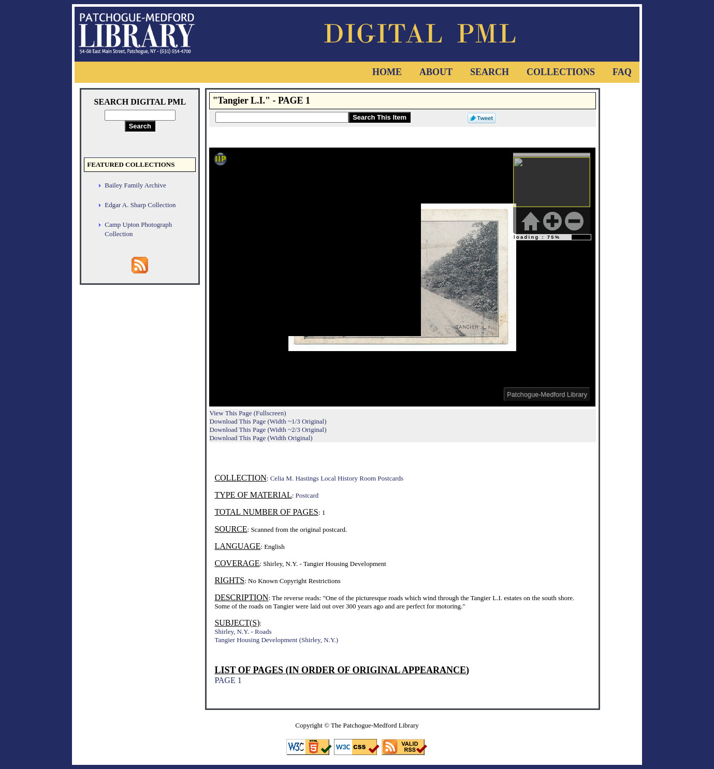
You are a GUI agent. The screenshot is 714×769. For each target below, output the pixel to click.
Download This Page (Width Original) (260, 438)
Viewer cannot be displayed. (402, 277)
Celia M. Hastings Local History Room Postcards (336, 478)
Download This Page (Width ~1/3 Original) (267, 421)
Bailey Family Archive (135, 185)
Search (489, 72)
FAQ (622, 72)
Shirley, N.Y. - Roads (242, 631)
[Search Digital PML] (140, 115)
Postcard (307, 495)
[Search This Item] (281, 117)
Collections (561, 72)
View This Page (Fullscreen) (247, 413)
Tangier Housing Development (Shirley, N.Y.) (276, 640)
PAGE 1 (227, 680)
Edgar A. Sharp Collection (140, 205)
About (436, 72)
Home (387, 72)
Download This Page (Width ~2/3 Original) (267, 429)
